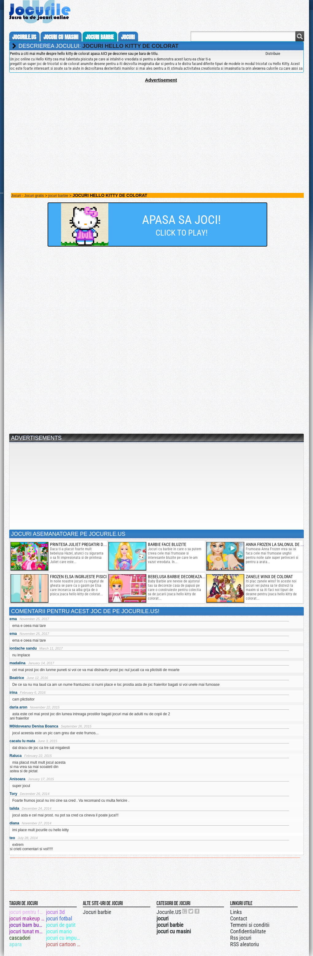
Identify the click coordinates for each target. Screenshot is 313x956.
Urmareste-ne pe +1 (185, 911)
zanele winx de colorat (269, 576)
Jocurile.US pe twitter (191, 911)
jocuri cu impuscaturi (64, 938)
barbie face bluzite (167, 544)
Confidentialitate (248, 931)
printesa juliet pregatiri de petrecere (88, 544)
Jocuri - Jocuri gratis (27, 196)
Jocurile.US (168, 912)
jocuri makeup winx (27, 918)
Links (236, 912)
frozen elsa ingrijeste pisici (78, 576)
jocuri (128, 37)
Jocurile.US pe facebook (197, 911)
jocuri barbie (100, 37)
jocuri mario (59, 931)
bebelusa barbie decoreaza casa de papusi (190, 576)
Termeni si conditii (249, 925)
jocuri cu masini (61, 37)
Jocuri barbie (97, 912)
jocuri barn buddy (27, 925)
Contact (238, 918)
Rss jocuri (240, 938)
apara (15, 944)
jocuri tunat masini (27, 931)
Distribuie (272, 53)
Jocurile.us (24, 37)
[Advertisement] (156, 125)
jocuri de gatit (60, 925)
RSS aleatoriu (244, 944)
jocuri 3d (55, 912)
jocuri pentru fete (27, 912)
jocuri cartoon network (64, 944)
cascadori (19, 938)
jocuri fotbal (59, 918)
